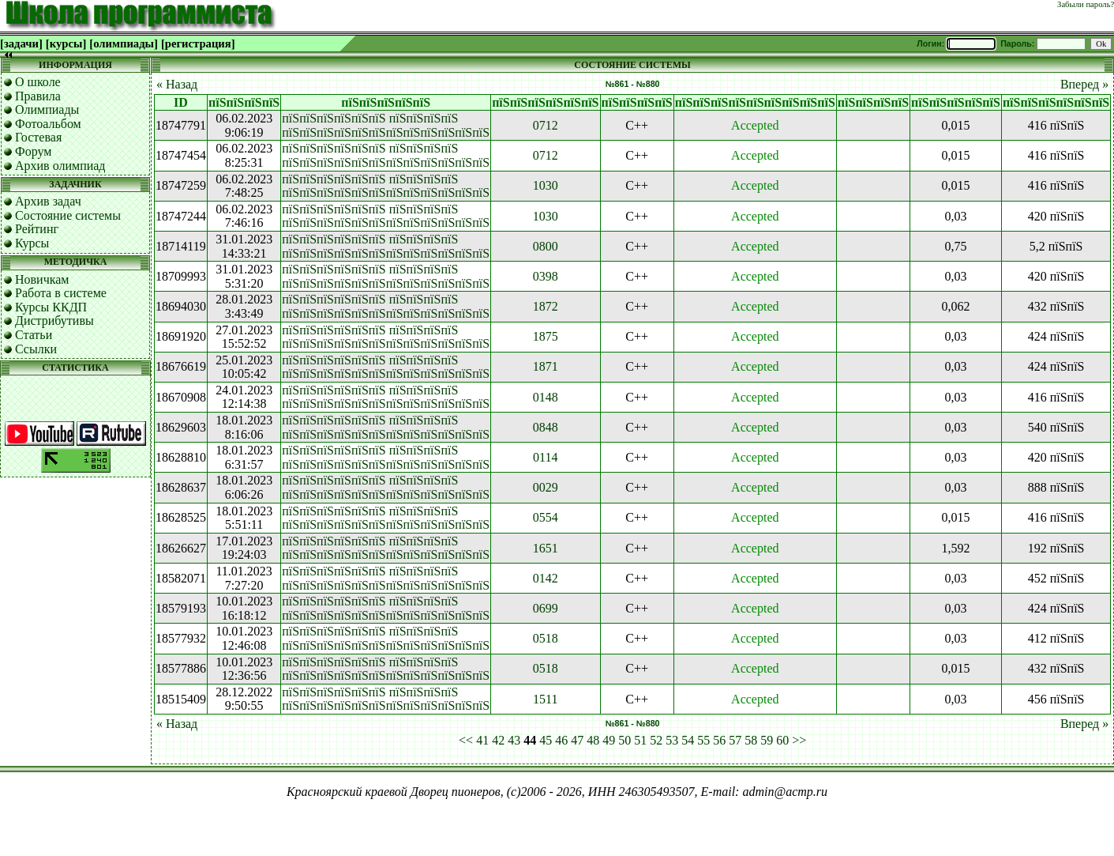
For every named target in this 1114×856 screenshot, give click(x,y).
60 (782, 740)
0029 (545, 487)
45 (545, 740)
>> (799, 740)
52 (656, 740)
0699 (545, 608)
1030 (545, 185)
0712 (545, 125)
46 (561, 740)
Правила (38, 96)
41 (482, 740)
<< (466, 740)
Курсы (32, 243)
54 (687, 740)
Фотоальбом (48, 123)
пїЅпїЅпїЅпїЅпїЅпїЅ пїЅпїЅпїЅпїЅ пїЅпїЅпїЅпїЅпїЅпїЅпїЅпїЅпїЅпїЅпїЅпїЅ (385, 125)
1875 (545, 336)
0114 (545, 457)
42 (498, 740)
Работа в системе (61, 293)
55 (703, 740)
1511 (545, 699)
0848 (545, 427)
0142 (545, 578)
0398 (545, 276)
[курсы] (66, 43)
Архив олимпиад (60, 165)
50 (624, 740)
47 (577, 740)
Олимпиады (47, 109)
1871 (545, 366)
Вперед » (1084, 84)
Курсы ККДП (51, 307)
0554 (545, 517)
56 (719, 740)
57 (735, 740)
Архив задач (48, 201)
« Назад (176, 84)
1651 (545, 548)
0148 (545, 397)
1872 (545, 306)
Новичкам (42, 279)
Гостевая (38, 137)
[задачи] (21, 43)
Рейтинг (36, 229)
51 (640, 740)
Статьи (33, 334)
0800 (545, 246)
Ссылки (36, 349)
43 (514, 740)
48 (593, 740)
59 (766, 740)
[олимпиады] (123, 43)
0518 (545, 638)
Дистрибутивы (54, 320)
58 (751, 740)
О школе (38, 82)
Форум (33, 151)
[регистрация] (198, 43)
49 (608, 740)
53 (672, 740)
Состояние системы (68, 215)
